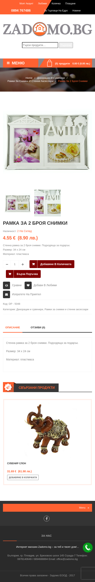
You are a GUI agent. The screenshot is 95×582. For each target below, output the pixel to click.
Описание (12, 327)
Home (29, 77)
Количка (56, 3)
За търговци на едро (56, 10)
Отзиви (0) (38, 327)
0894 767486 (21, 10)
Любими (42, 3)
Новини (76, 10)
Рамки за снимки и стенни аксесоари (30, 81)
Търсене (65, 45)
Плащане (70, 3)
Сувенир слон (16, 463)
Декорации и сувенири (51, 77)
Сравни (17, 285)
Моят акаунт (26, 3)
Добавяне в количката (55, 264)
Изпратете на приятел (26, 294)
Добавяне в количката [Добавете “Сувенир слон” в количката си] (23, 477)
